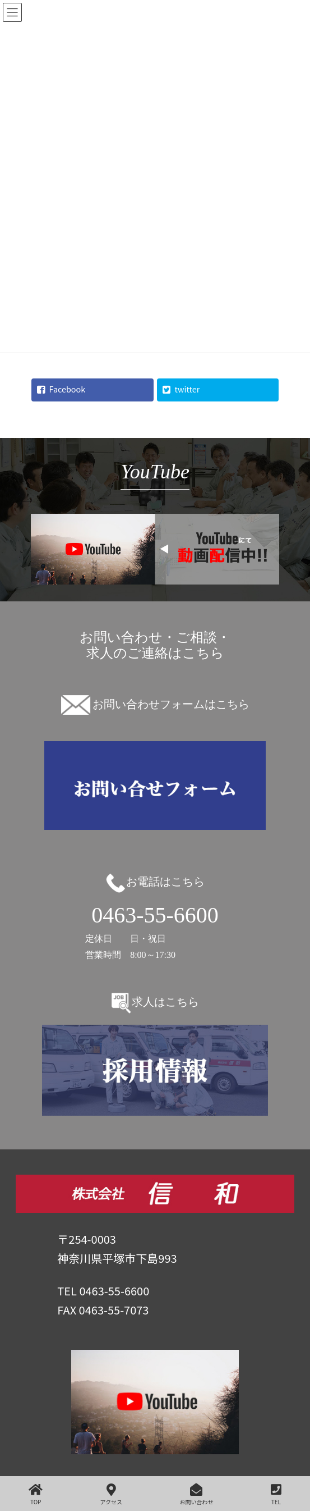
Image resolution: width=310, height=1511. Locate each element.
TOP (36, 1494)
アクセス (111, 1494)
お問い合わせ (196, 1494)
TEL (276, 1494)
